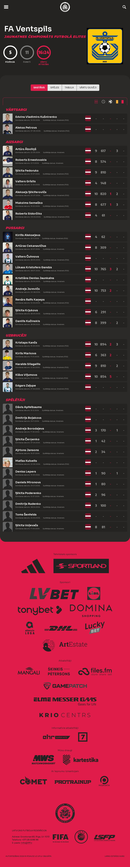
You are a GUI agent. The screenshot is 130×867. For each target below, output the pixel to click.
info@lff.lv (26, 842)
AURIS (121, 856)
